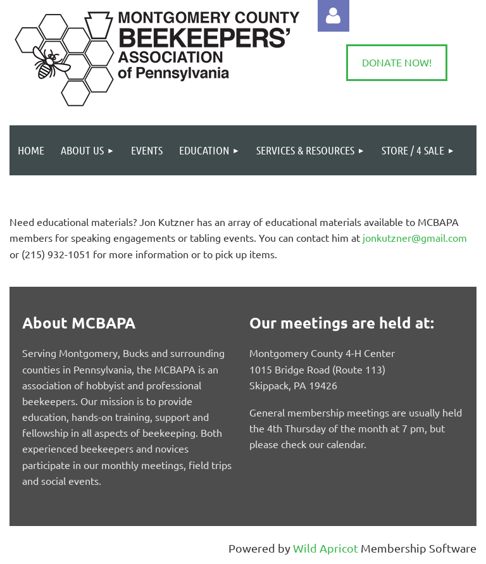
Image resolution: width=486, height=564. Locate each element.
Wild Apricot (325, 548)
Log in (333, 16)
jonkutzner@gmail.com (415, 237)
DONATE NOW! (397, 62)
